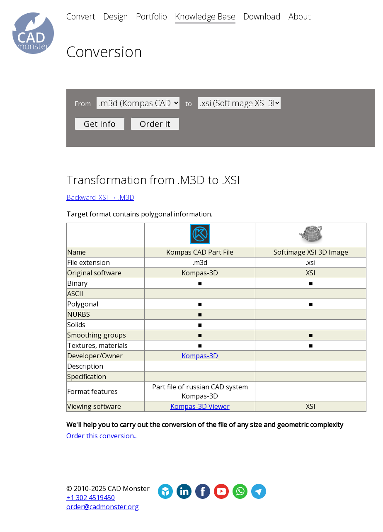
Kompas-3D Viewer (200, 406)
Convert (80, 16)
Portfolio (151, 16)
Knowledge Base (205, 16)
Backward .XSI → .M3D (100, 197)
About (299, 16)
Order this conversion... (102, 435)
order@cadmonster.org (102, 506)
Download (262, 16)
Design (115, 16)
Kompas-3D (200, 355)
